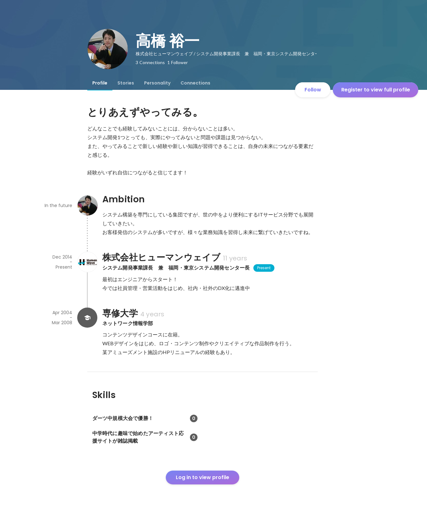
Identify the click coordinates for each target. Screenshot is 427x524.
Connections (195, 83)
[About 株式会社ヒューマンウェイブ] (87, 262)
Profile (99, 83)
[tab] (99, 82)
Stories (125, 83)
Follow (313, 89)
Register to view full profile (375, 89)
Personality (157, 83)
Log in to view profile (202, 477)
